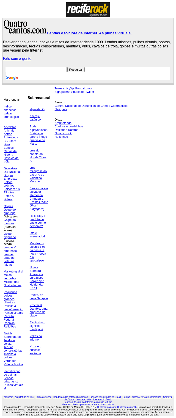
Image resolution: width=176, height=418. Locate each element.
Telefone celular (9, 341)
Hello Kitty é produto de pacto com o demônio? (38, 221)
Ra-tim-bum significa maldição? (37, 326)
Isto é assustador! (37, 234)
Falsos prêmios (9, 183)
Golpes (8, 206)
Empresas (10, 178)
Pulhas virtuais (13, 312)
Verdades (10, 361)
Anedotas (10, 127)
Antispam (8, 397)
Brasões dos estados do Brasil (105, 397)
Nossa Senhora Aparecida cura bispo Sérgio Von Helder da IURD (37, 278)
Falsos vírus (12, 189)
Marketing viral (13, 271)
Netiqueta (61, 109)
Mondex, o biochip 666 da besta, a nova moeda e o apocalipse (38, 252)
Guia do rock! (63, 133)
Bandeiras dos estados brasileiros (70, 397)
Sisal (103, 404)
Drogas (8, 175)
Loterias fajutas (9, 262)
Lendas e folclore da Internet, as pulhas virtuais (88, 402)
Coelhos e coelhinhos (69, 126)
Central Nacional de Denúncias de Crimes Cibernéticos (91, 105)
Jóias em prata (83, 399)
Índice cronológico (11, 115)
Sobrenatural (12, 336)
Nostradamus (12, 285)
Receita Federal (9, 317)
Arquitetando (63, 123)
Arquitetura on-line (24, 397)
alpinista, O (37, 109)
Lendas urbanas (9, 256)
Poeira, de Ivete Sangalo (39, 296)
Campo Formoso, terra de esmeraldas (142, 397)
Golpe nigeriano (10, 235)
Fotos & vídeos (9, 197)
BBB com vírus (10, 142)
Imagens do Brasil (102, 399)
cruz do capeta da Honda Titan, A (38, 155)
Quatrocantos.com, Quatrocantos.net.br (117, 407)
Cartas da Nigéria (10, 152)
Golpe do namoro (10, 221)
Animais (9, 130)
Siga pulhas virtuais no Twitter (74, 92)
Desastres (10, 168)
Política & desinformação (13, 307)
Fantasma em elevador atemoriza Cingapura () (39, 199)
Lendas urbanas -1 (11, 379)
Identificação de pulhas (12, 372)
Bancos (9, 147)
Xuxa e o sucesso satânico (35, 350)
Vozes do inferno (36, 337)
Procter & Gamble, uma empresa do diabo (38, 310)
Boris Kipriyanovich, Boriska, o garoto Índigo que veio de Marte (39, 135)
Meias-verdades (10, 276)
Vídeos (95, 404)
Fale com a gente (17, 58)
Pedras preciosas (81, 404)
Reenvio (9, 323)
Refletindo (61, 136)
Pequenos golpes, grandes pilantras (10, 297)
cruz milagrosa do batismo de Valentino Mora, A (38, 174)
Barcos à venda (44, 397)
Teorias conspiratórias (13, 348)
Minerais (66, 404)
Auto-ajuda (11, 137)
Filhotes (9, 192)
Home (111, 404)
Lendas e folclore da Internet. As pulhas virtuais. (89, 33)
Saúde (8, 333)
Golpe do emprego (10, 211)
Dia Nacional (12, 171)
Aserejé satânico (35, 117)
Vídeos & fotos (13, 364)
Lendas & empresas (10, 249)
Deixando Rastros (66, 130)
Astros (8, 134)
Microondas (11, 281)
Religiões (10, 326)
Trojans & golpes (10, 355)
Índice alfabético (10, 108)
